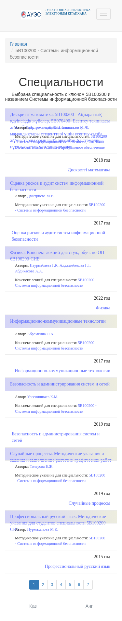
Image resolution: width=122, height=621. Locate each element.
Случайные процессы (89, 503)
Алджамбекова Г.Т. (75, 265)
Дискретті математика (89, 169)
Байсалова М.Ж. (75, 127)
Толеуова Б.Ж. (41, 466)
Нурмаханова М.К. (42, 529)
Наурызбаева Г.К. (44, 265)
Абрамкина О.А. (40, 334)
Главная (18, 44)
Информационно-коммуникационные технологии (62, 370)
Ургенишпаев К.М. (42, 397)
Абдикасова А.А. (29, 271)
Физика (103, 307)
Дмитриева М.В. (40, 196)
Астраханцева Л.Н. (45, 127)
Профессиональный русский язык (77, 566)
